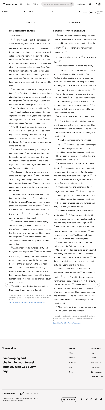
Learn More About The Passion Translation (66, 323)
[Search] (55, 4)
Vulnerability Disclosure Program (12, 400)
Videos (35, 4)
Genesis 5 (14, 11)
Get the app (81, 4)
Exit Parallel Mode (99, 12)
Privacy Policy (27, 398)
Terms (36, 398)
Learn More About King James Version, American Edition (27, 302)
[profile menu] (98, 4)
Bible (21, 4)
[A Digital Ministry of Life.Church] (52, 392)
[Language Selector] (90, 4)
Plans (28, 4)
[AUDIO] (85, 12)
